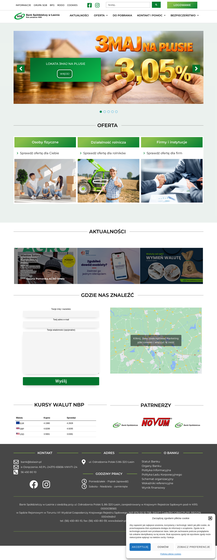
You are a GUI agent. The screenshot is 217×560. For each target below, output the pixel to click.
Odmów (163, 546)
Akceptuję (140, 546)
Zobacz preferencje (193, 546)
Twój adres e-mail (61, 322)
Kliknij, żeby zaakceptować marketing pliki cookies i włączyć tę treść (156, 340)
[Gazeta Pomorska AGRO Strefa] (45, 266)
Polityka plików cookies (170, 554)
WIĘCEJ (64, 73)
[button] (210, 518)
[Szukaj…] (128, 5)
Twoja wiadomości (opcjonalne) (61, 352)
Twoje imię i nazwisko (61, 312)
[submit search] (156, 5)
